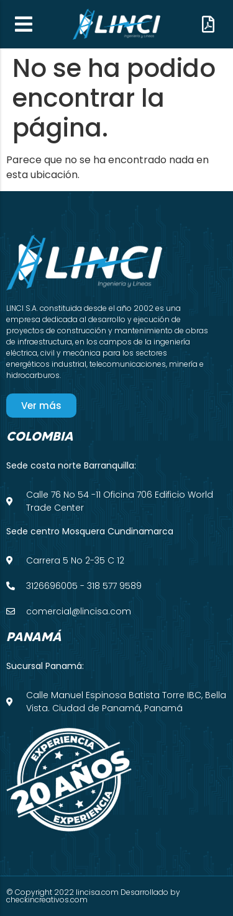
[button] (24, 24)
